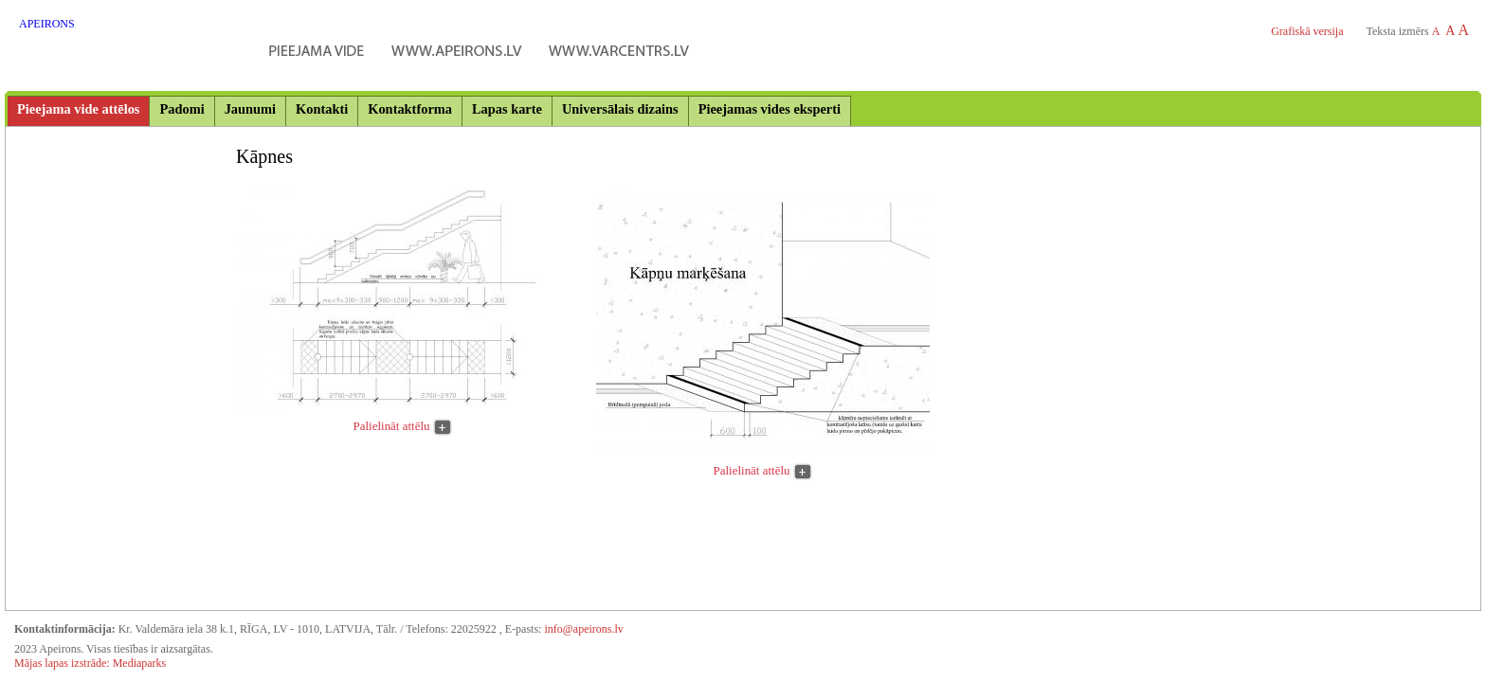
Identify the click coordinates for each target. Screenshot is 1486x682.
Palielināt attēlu (391, 426)
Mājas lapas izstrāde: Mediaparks (90, 663)
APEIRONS (47, 23)
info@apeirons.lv (583, 629)
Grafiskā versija (1307, 31)
